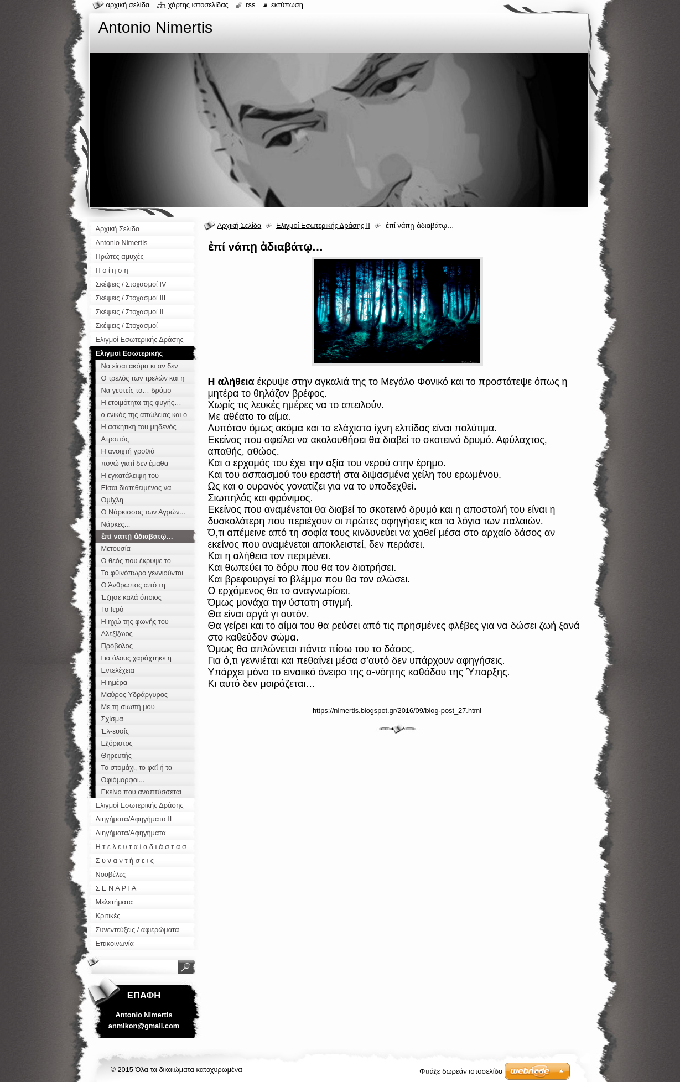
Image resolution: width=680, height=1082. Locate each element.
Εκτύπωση (287, 5)
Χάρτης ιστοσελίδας (198, 5)
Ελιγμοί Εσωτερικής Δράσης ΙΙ (323, 225)
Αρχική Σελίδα (239, 225)
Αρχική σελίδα (128, 5)
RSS (250, 5)
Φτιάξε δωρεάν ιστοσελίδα (460, 1071)
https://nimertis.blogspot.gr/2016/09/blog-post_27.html (397, 710)
